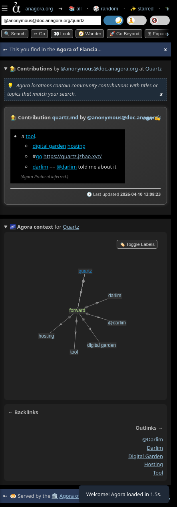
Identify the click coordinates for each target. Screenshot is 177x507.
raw (148, 117)
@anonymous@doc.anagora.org (99, 68)
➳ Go (39, 33)
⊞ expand (157, 33)
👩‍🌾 (13, 117)
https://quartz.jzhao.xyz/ (73, 156)
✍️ (157, 117)
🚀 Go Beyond (124, 33)
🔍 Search (15, 33)
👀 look (62, 33)
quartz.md (65, 117)
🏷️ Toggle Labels (137, 244)
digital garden (49, 145)
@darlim (67, 166)
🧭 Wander (89, 33)
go (39, 156)
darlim (40, 166)
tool (30, 136)
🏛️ (55, 495)
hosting (77, 145)
